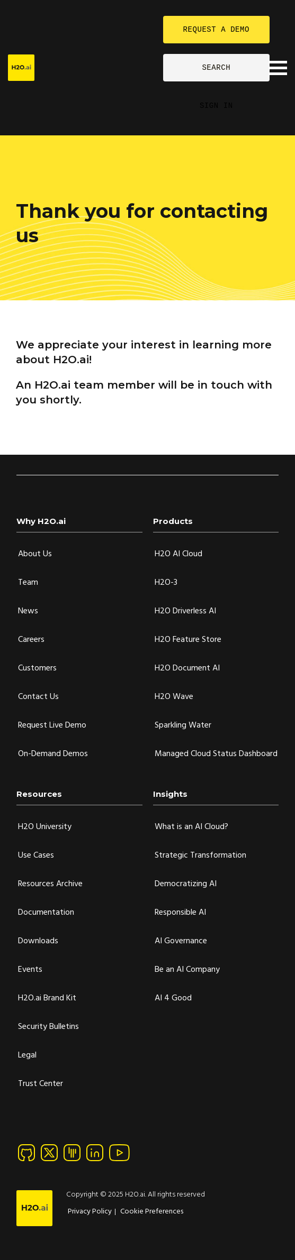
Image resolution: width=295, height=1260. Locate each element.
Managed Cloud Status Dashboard (216, 754)
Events (30, 969)
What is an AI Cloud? (191, 827)
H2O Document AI (187, 668)
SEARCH (216, 67)
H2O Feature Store (188, 639)
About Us (35, 554)
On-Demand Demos (53, 754)
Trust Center (40, 1084)
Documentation (46, 912)
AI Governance (181, 941)
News (28, 611)
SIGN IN (216, 105)
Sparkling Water (183, 725)
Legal (27, 1055)
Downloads (38, 941)
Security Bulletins (48, 1026)
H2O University (44, 827)
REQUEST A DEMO (216, 29)
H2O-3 (166, 582)
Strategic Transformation (200, 855)
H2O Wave (174, 697)
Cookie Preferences (151, 1212)
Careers (31, 639)
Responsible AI (180, 912)
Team (28, 582)
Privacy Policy (90, 1212)
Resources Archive (50, 884)
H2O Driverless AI (185, 611)
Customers (37, 668)
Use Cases (36, 855)
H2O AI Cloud (178, 554)
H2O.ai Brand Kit (47, 998)
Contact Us (38, 697)
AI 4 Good (173, 998)
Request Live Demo (52, 725)
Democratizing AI (186, 884)
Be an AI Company (187, 969)
